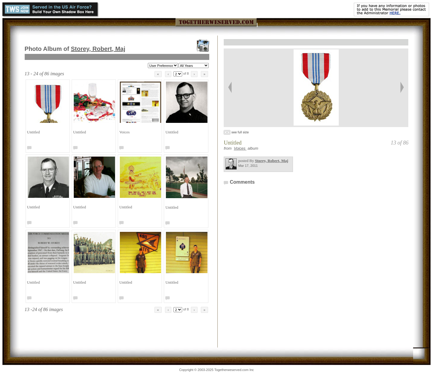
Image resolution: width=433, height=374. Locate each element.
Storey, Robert (98, 48)
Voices (240, 148)
